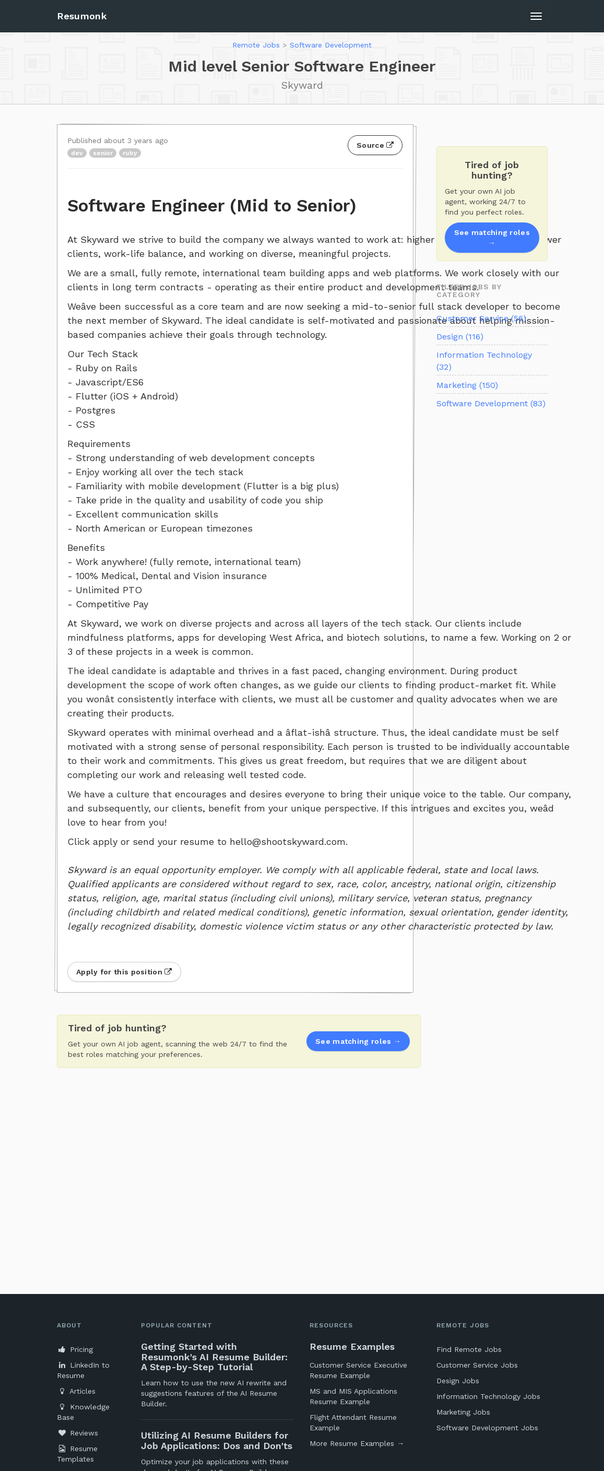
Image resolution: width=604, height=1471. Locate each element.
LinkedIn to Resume (83, 1370)
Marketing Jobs (463, 1412)
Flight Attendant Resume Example (353, 1422)
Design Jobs (457, 1380)
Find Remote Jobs (469, 1349)
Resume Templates (77, 1453)
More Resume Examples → (357, 1443)
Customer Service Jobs (477, 1365)
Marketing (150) (467, 385)
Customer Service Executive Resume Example (358, 1370)
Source (375, 145)
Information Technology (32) (484, 361)
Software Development (331, 45)
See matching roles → (492, 237)
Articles (76, 1391)
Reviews (77, 1433)
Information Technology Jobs (488, 1396)
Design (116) (459, 337)
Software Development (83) (491, 403)
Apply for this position (124, 972)
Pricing (75, 1349)
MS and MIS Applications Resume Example (353, 1396)
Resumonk (82, 15)
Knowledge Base (83, 1412)
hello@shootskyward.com (288, 841)
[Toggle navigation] (536, 16)
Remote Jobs (256, 45)
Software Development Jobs (487, 1427)
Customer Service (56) (481, 318)
